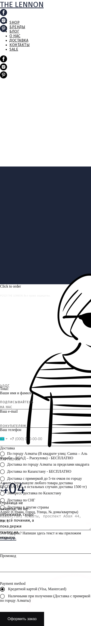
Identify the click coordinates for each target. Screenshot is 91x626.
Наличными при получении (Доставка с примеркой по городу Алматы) (45, 598)
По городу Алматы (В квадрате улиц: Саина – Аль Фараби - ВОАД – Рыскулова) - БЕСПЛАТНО (43, 455)
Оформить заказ (22, 619)
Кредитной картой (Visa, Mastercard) (33, 589)
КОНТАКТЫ (19, 45)
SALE (13, 49)
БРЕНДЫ (17, 27)
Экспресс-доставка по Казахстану (30, 493)
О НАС (15, 36)
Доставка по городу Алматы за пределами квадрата (44, 464)
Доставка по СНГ (17, 500)
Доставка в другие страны (24, 507)
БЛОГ (14, 31)
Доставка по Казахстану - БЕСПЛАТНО (35, 471)
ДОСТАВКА (18, 40)
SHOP (14, 22)
